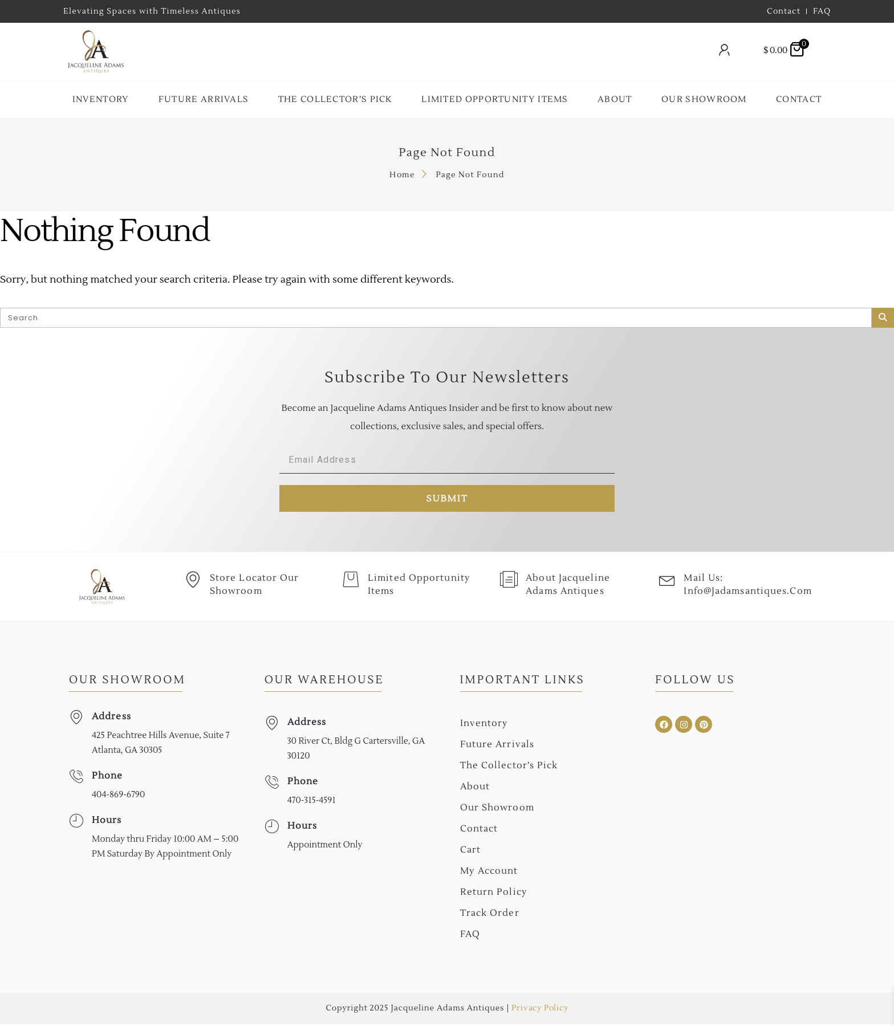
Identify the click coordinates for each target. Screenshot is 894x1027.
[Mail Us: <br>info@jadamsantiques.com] (667, 583)
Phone (107, 778)
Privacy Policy (539, 1011)
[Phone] (76, 779)
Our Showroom (704, 99)
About (615, 99)
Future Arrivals (204, 99)
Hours (107, 823)
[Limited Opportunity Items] (351, 583)
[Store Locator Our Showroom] (193, 583)
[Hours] (76, 824)
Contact (799, 99)
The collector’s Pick (335, 99)
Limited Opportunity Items (494, 99)
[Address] (76, 720)
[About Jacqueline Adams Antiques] (509, 583)
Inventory (100, 99)
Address (111, 719)
